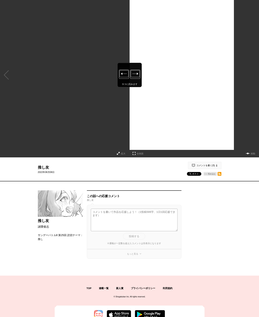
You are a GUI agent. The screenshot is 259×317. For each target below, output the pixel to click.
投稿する (134, 236)
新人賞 (119, 288)
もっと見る (132, 254)
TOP (89, 288)
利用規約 (167, 288)
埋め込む (212, 174)
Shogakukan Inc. (123, 297)
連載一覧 (104, 288)
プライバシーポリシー (143, 288)
